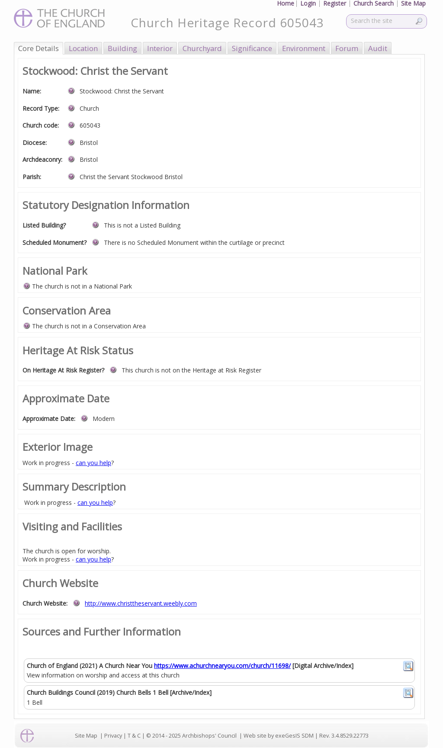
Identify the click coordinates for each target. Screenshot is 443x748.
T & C (134, 735)
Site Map (86, 735)
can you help (93, 463)
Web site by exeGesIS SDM (279, 735)
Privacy (113, 735)
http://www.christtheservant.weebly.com (141, 603)
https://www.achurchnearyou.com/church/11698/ (222, 665)
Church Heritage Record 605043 (227, 22)
